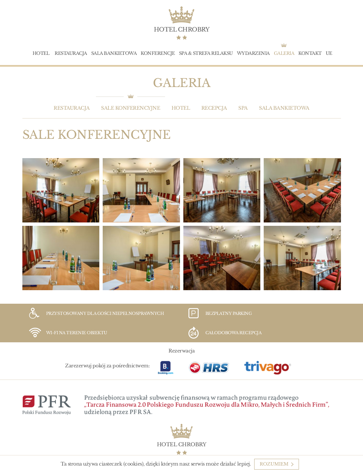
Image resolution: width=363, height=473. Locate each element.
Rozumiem (274, 464)
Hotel (41, 53)
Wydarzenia (253, 53)
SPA (243, 108)
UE (329, 53)
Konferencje (158, 53)
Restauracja (71, 53)
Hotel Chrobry (181, 29)
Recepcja (214, 108)
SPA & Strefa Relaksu (206, 53)
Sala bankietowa (114, 53)
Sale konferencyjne (130, 108)
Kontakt (310, 53)
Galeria (284, 53)
